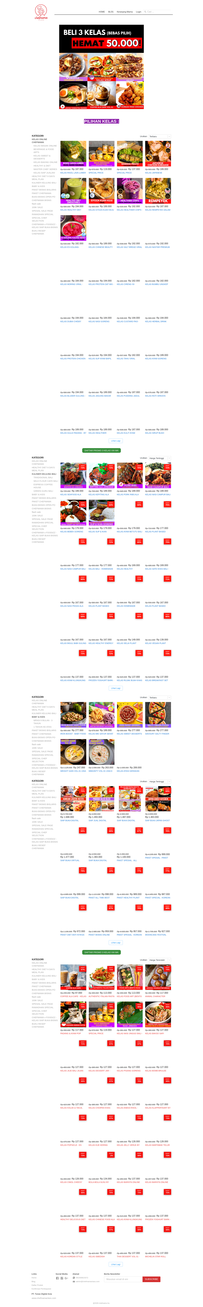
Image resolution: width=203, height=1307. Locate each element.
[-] (57, 1278)
